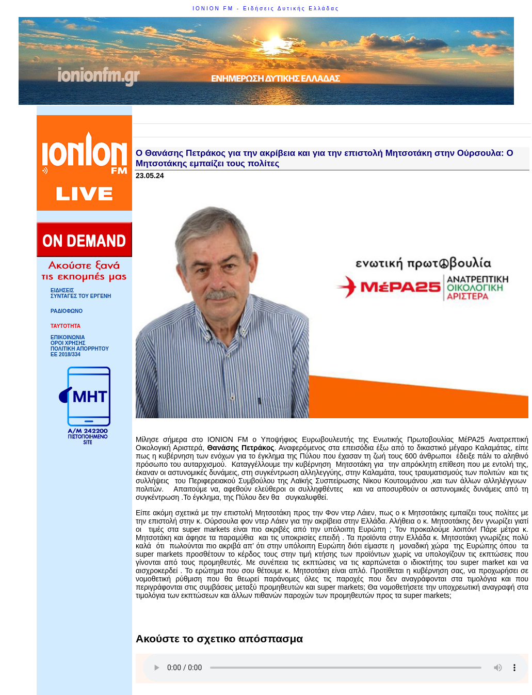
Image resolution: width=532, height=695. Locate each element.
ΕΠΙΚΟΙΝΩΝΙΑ (68, 337)
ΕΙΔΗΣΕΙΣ (62, 290)
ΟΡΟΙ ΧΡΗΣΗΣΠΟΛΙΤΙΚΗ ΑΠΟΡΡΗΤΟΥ (80, 346)
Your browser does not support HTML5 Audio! (335, 668)
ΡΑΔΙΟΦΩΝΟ (67, 311)
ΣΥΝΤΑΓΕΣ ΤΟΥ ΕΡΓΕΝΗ (81, 296)
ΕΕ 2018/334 (65, 354)
